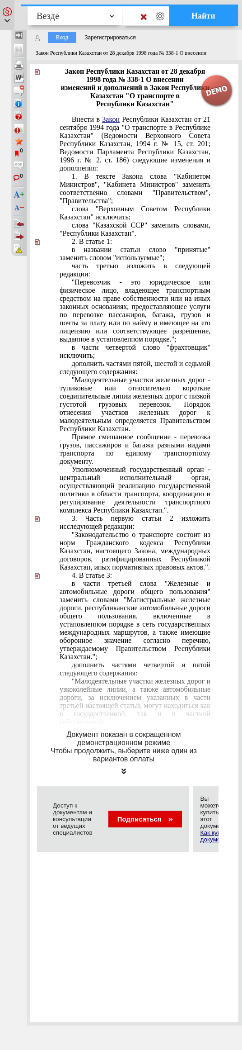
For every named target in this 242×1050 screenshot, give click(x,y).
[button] (7, 15)
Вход (62, 37)
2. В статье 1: (92, 241)
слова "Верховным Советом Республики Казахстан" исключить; (135, 213)
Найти (203, 15)
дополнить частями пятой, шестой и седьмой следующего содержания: (135, 367)
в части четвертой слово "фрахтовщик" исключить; (135, 351)
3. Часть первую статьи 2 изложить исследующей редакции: (135, 522)
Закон (111, 119)
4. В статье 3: (92, 575)
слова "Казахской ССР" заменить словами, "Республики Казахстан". (135, 229)
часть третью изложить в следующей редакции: (135, 270)
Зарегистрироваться (109, 37)
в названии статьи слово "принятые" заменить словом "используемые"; (135, 253)
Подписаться (145, 819)
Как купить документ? (215, 836)
